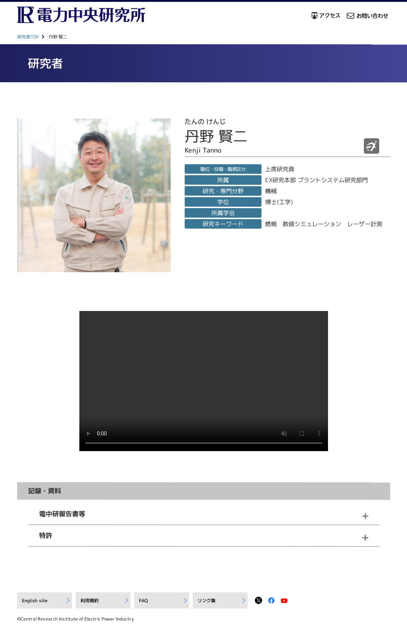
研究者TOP (27, 37)
